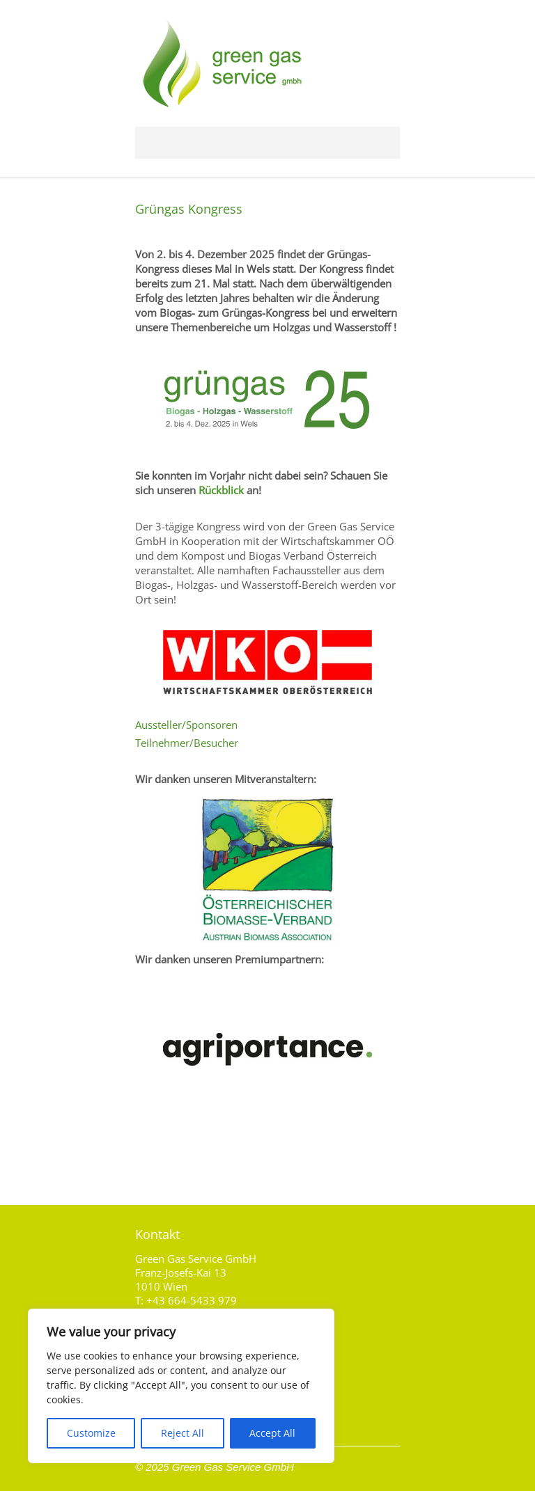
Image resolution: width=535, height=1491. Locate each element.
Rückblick (221, 490)
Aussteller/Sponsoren (186, 725)
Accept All (272, 1432)
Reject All (182, 1432)
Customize (91, 1432)
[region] (181, 1386)
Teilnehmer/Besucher (186, 743)
